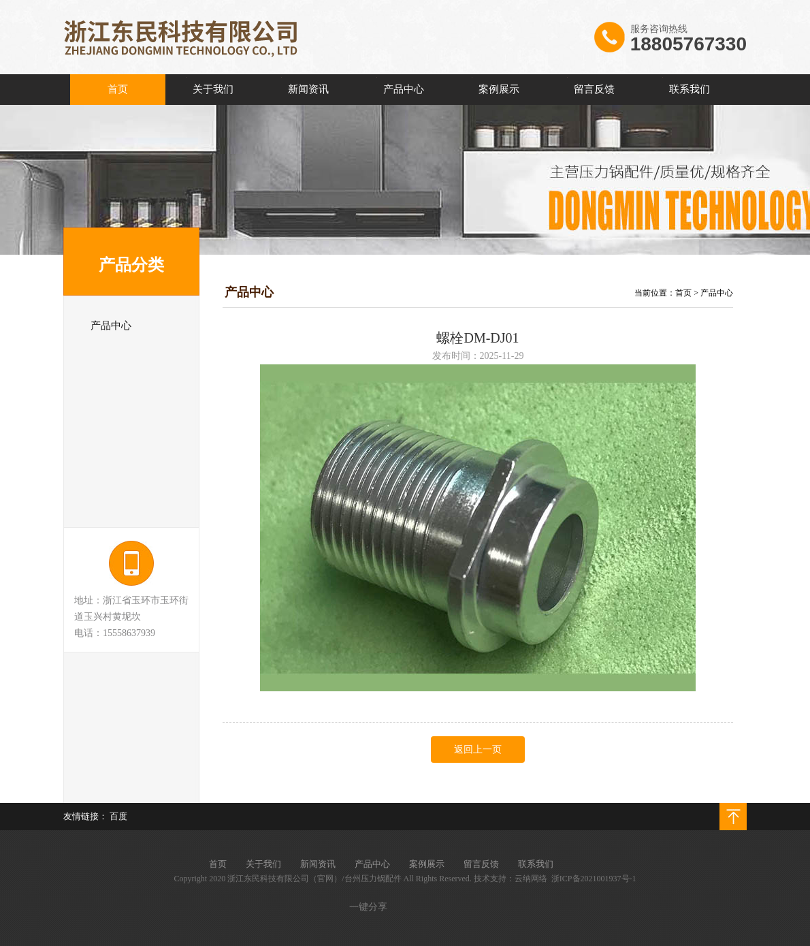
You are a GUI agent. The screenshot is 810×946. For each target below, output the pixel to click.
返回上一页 (478, 749)
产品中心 (716, 293)
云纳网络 (531, 878)
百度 (118, 816)
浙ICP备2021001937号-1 (593, 878)
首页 (683, 293)
